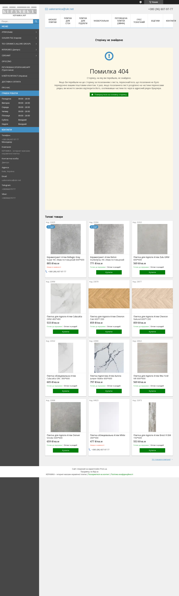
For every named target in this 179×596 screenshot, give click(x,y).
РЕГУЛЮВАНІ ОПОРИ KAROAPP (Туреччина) (16, 68)
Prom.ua (103, 469)
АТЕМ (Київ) (7, 32)
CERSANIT (6, 55)
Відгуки (155, 21)
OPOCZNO (6, 61)
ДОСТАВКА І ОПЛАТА (11, 81)
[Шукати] (36, 21)
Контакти (171, 21)
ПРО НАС (6, 87)
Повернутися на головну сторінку (111, 94)
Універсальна (101, 21)
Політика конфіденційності (122, 474)
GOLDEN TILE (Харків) (11, 37)
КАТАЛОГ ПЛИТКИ (53, 20)
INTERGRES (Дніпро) (11, 49)
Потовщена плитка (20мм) (121, 21)
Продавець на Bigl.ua (89, 472)
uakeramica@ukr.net (11, 180)
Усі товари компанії (161, 459)
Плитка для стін (68, 21)
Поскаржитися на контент (98, 474)
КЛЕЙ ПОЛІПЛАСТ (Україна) (14, 75)
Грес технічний (139, 20)
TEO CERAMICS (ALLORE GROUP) (16, 43)
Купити (109, 272)
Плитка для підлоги (83, 21)
